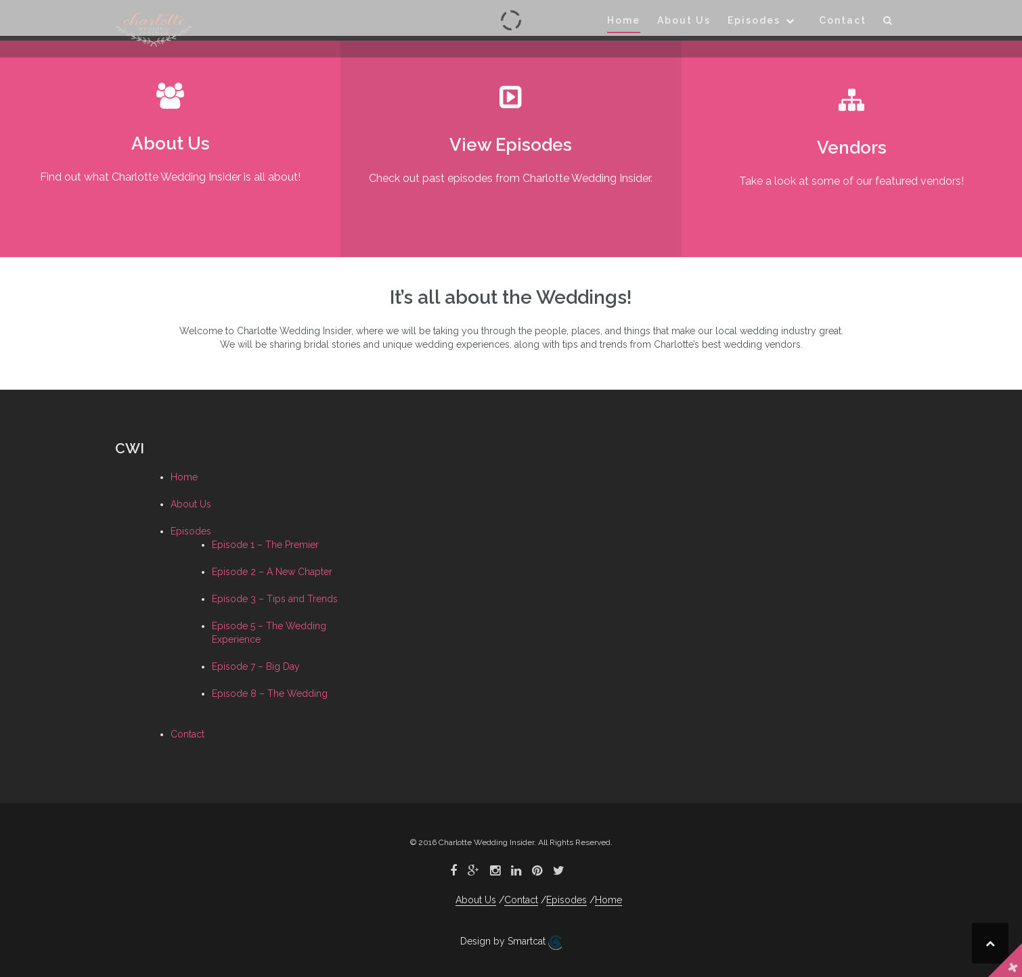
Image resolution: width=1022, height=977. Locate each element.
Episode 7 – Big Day (256, 666)
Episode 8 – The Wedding (270, 693)
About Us (684, 20)
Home (623, 20)
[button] (888, 23)
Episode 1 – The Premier (265, 544)
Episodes (754, 20)
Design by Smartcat (511, 942)
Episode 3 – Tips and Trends (275, 598)
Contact (842, 20)
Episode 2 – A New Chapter (272, 571)
